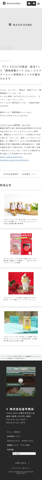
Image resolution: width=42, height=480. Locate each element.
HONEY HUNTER (14, 395)
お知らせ (17, 432)
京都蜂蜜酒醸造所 (14, 384)
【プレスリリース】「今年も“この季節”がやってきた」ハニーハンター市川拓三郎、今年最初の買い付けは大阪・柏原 (21, 339)
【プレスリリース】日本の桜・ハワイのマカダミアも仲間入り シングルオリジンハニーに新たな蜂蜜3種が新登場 (20, 221)
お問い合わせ (21, 463)
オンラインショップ (14, 374)
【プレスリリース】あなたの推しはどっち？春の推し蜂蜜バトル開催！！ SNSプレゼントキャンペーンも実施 (20, 261)
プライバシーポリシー (21, 468)
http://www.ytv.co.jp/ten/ (14, 115)
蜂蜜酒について (12, 445)
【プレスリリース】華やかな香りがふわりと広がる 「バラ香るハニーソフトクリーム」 (20, 299)
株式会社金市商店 (13, 3)
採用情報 (10, 449)
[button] (38, 4)
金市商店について (13, 436)
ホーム (3, 356)
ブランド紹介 (25, 445)
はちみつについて (13, 441)
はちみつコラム (27, 441)
